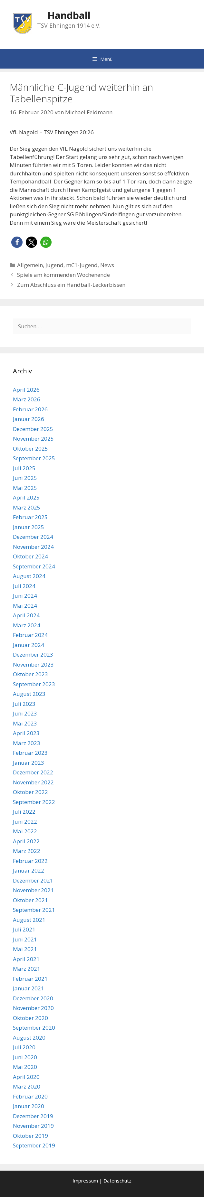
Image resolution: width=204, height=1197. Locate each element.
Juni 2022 (25, 821)
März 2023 (26, 743)
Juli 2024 (24, 586)
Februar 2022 (30, 861)
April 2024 (26, 615)
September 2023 (34, 684)
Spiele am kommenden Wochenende (63, 274)
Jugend (54, 265)
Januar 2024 (28, 645)
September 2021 (34, 909)
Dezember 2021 (33, 880)
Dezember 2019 (33, 1116)
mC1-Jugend (82, 265)
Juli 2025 (24, 468)
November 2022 (33, 782)
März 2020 (26, 1086)
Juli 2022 (24, 811)
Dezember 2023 (33, 654)
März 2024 (26, 625)
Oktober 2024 (30, 556)
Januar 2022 (28, 870)
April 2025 (26, 497)
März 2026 (26, 399)
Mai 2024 (25, 605)
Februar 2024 (30, 635)
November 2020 (33, 1008)
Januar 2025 (28, 527)
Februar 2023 (30, 752)
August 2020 (29, 1037)
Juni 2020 (25, 1057)
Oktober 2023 (30, 674)
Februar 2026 (30, 409)
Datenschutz (117, 1180)
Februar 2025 (30, 517)
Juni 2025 (25, 478)
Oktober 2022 (30, 792)
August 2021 (29, 919)
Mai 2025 (25, 487)
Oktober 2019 (30, 1135)
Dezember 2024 (33, 536)
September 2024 (34, 566)
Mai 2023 (25, 723)
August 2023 (29, 693)
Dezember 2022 (33, 772)
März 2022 (26, 851)
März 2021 (26, 968)
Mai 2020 (25, 1067)
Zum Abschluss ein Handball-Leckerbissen (71, 284)
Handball (69, 15)
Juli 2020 (24, 1047)
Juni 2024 (25, 595)
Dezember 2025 (33, 429)
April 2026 (26, 389)
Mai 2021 (25, 949)
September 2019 (34, 1145)
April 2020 (26, 1076)
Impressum (85, 1180)
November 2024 (33, 546)
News (107, 265)
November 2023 (33, 664)
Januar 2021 (28, 988)
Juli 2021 (24, 929)
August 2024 (29, 576)
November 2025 (33, 438)
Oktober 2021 (30, 900)
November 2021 (33, 890)
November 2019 (33, 1125)
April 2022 (26, 841)
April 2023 (26, 733)
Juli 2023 (24, 703)
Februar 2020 (30, 1096)
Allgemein (30, 265)
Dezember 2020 (33, 998)
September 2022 (34, 802)
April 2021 (26, 959)
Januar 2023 (28, 762)
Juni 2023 (25, 713)
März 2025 (26, 507)
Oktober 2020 (30, 1018)
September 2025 (34, 458)
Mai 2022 (25, 831)
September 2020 (34, 1027)
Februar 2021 (30, 978)
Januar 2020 (28, 1106)
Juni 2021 (25, 939)
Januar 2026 (28, 419)
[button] (17, 242)
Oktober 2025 (30, 448)
